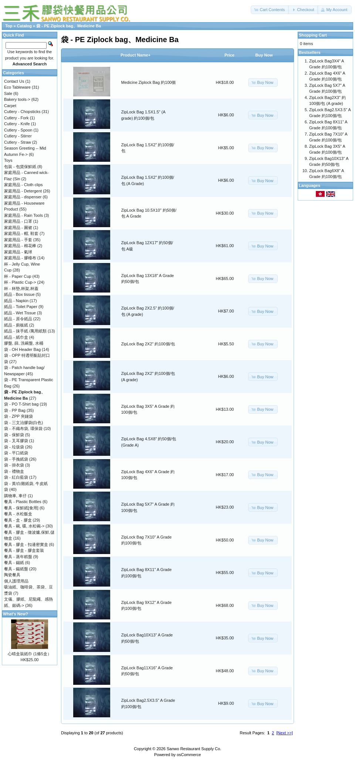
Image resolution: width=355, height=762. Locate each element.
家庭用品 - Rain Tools (23, 215)
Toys (8, 160)
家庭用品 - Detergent (23, 191)
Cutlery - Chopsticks (22, 111)
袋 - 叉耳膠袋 (16, 440)
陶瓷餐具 (12, 575)
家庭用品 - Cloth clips (23, 184)
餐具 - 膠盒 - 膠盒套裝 (24, 550)
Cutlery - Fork (16, 118)
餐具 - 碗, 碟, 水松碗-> (24, 526)
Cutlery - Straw (17, 142)
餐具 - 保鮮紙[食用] (21, 508)
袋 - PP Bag (15, 410)
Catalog (24, 26)
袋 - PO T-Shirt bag (21, 404)
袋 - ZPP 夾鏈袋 (18, 416)
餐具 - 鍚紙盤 (16, 569)
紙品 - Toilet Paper (20, 306)
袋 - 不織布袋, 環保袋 (23, 428)
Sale (8, 93)
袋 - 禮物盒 (14, 471)
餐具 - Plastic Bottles (22, 501)
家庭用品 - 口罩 (18, 221)
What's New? (15, 614)
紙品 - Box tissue (19, 294)
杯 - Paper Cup (17, 276)
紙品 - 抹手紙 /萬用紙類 (25, 331)
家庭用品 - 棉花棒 (20, 245)
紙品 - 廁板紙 (16, 325)
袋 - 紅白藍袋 (16, 477)
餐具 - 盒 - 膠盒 (18, 520)
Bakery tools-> (17, 99)
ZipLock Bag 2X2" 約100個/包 (148, 344)
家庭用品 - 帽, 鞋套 (21, 233)
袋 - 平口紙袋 (16, 453)
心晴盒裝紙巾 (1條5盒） (29, 654)
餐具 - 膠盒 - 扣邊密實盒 (26, 544)
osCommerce (189, 754)
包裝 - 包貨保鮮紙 (20, 166)
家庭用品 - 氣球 (18, 252)
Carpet (10, 105)
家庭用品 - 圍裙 (18, 227)
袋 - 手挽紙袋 (16, 459)
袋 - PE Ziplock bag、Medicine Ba (68, 26)
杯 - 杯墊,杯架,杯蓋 (21, 288)
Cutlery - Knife (17, 124)
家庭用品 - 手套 (18, 240)
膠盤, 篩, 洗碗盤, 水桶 (23, 343)
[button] (270, 10)
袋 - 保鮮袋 (14, 435)
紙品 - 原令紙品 (18, 319)
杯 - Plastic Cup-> (20, 282)
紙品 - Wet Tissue (20, 313)
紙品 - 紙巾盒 (16, 337)
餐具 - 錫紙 (14, 562)
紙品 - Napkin (16, 300)
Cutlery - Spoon (18, 130)
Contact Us (14, 81)
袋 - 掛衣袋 (14, 465)
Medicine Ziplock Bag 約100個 (148, 82)
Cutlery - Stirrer (18, 136)
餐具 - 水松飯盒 (18, 514)
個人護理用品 (16, 581)
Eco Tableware (17, 87)
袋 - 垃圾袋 (14, 447)
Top (8, 26)
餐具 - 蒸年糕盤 (18, 556)
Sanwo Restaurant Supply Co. (194, 748)
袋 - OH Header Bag (22, 349)
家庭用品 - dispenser (22, 197)
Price (229, 55)
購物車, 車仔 (15, 495)
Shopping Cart (313, 35)
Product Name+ (136, 55)
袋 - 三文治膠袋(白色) (23, 422)
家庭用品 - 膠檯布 (20, 258)
